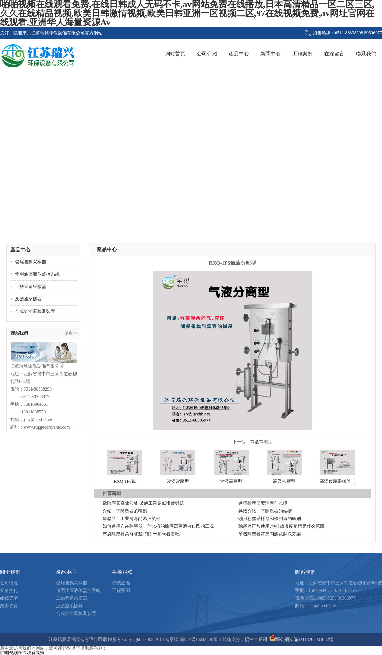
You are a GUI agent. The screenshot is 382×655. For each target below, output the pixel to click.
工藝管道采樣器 (30, 286)
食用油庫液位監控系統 (37, 274)
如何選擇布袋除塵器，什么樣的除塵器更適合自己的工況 (158, 526)
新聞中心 (270, 53)
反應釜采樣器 (28, 299)
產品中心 (239, 53)
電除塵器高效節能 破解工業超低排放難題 (143, 503)
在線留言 (334, 53)
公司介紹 (207, 53)
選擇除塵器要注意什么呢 (262, 503)
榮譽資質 (9, 605)
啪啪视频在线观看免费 (22, 652)
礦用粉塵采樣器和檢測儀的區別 (269, 518)
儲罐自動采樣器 (30, 261)
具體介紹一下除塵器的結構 (265, 511)
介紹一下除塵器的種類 (125, 511)
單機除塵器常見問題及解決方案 (269, 534)
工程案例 (302, 53)
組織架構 (9, 598)
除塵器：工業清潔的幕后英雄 (131, 518)
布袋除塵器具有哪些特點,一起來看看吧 (141, 534)
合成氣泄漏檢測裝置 (35, 311)
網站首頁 (175, 53)
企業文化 (9, 590)
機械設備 (121, 583)
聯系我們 (366, 53)
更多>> (71, 333)
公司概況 (9, 583)
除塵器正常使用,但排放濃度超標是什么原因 (281, 526)
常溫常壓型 (261, 442)
